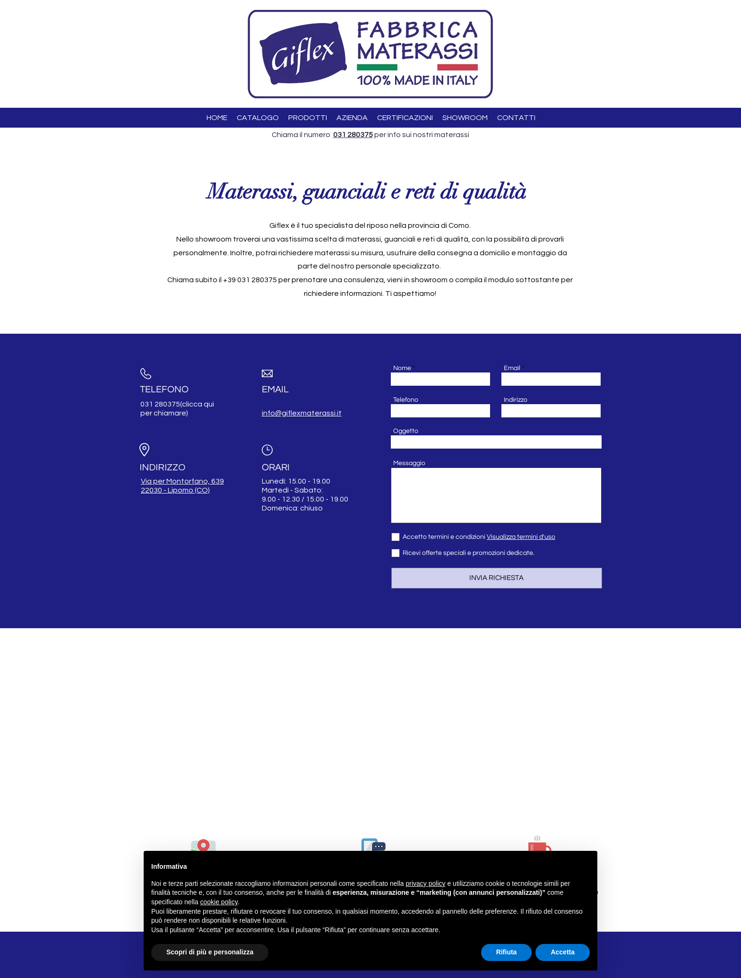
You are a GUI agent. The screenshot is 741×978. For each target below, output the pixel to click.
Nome (402, 368)
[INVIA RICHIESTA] (496, 578)
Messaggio (409, 463)
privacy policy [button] (426, 883)
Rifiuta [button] (506, 952)
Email (512, 368)
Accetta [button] (563, 952)
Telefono (405, 400)
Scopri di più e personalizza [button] (209, 952)
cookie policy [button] (219, 902)
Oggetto (405, 431)
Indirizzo (515, 400)
